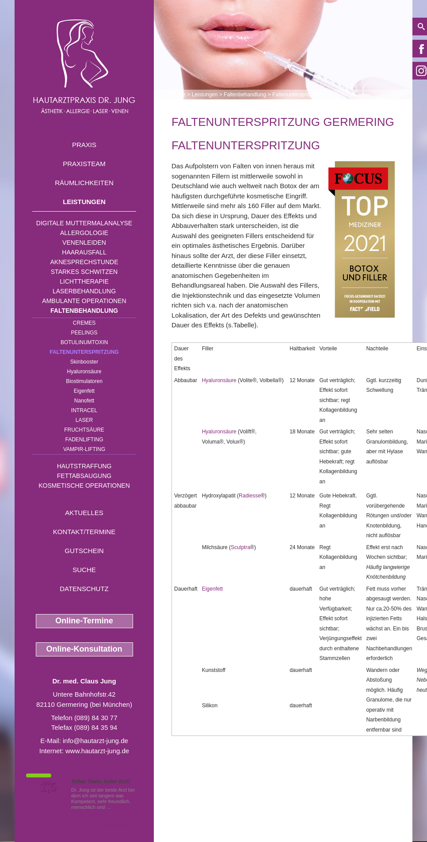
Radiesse (250, 496)
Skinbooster (84, 362)
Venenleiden (84, 242)
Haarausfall (84, 252)
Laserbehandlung (84, 291)
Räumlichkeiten (84, 182)
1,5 (47, 786)
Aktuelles (84, 512)
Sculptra (240, 547)
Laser (84, 420)
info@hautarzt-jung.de (95, 740)
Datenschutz (84, 588)
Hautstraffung (84, 466)
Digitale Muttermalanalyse (84, 223)
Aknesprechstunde (84, 261)
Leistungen (84, 201)
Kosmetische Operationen (84, 485)
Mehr (118, 807)
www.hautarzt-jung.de (97, 751)
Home (179, 94)
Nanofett (84, 401)
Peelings (84, 333)
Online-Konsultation (84, 649)
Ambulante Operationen (84, 300)
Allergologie (84, 232)
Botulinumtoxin (84, 342)
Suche (84, 569)
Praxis (84, 144)
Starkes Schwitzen (84, 271)
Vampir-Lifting (84, 449)
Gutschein (84, 550)
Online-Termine (84, 620)
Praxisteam (84, 163)
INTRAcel (84, 410)
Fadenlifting (84, 439)
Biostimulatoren (84, 381)
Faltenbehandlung (84, 310)
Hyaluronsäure (84, 371)
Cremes (84, 323)
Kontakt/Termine (84, 531)
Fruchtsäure (84, 430)
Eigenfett (84, 391)
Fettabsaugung (84, 475)
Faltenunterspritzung (84, 352)
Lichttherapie (84, 281)
